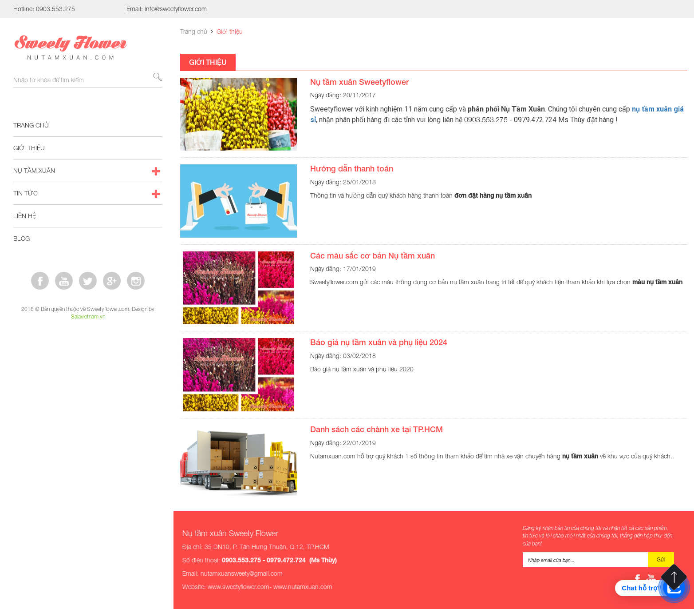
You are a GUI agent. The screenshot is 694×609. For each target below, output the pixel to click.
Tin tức (87, 193)
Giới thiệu (29, 147)
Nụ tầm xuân (87, 170)
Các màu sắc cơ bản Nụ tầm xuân (372, 255)
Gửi (661, 559)
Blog (87, 238)
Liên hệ (24, 215)
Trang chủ (31, 125)
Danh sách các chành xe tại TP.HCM (376, 429)
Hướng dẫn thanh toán (351, 168)
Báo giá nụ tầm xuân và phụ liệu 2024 (378, 342)
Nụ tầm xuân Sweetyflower (359, 82)
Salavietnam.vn (88, 316)
